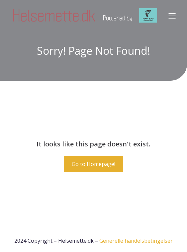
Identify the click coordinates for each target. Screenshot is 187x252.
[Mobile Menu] (172, 16)
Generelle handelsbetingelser (136, 240)
